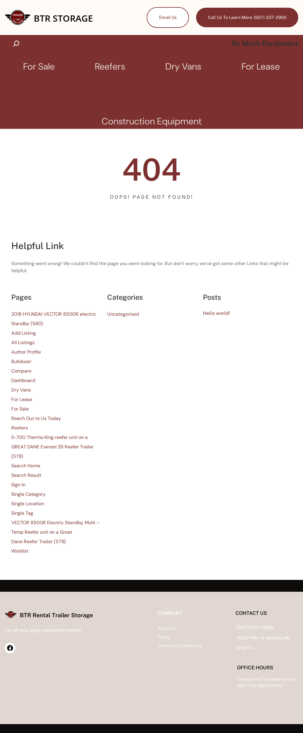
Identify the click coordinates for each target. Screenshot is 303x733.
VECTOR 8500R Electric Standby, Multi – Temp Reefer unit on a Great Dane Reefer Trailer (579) (55, 532)
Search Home (25, 466)
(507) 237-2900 (237, 627)
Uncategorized (123, 314)
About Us (131, 628)
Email (225, 648)
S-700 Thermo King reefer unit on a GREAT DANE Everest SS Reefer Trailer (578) (52, 447)
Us (233, 648)
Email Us (166, 17)
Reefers (19, 428)
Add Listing (23, 333)
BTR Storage (64, 18)
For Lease (21, 400)
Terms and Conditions (144, 646)
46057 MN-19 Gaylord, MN (245, 638)
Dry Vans (21, 390)
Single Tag (22, 513)
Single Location (27, 504)
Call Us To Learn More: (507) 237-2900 (246, 17)
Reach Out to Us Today (36, 419)
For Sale (20, 409)
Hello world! (216, 313)
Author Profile (26, 352)
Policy (128, 637)
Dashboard (23, 381)
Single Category (28, 494)
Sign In (18, 485)
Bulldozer (21, 362)
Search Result (26, 475)
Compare (21, 371)
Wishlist (19, 551)
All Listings (23, 343)
